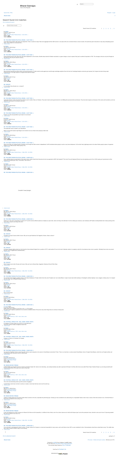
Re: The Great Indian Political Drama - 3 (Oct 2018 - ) (19, 40)
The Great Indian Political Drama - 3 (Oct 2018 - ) (17, 34)
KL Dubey (6, 306)
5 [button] (110, 28)
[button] (98, 28)
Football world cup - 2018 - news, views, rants (17, 316)
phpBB (54, 442)
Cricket (8, 79)
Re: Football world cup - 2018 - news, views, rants (18, 321)
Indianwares (69, 443)
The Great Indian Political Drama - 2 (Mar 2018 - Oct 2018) (19, 152)
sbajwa (6, 31)
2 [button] (103, 28)
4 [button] (108, 28)
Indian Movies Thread (11, 359)
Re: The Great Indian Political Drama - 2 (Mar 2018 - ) (19, 157)
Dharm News (64, 443)
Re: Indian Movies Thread (11, 365)
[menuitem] (11, 12)
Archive (8, 33)
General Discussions (11, 358)
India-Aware (58, 443)
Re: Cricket (7, 84)
